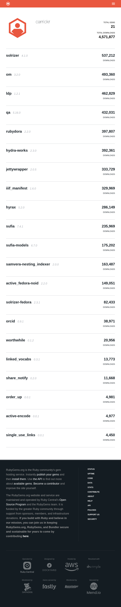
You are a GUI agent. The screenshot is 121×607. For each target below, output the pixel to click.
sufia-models (21, 245)
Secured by (95, 580)
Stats (90, 487)
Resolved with (94, 559)
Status (91, 469)
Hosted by (72, 559)
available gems (23, 483)
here (26, 536)
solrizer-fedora (23, 302)
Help (90, 501)
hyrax (15, 207)
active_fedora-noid (26, 283)
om (13, 74)
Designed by (50, 559)
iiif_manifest (21, 188)
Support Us (93, 515)
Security (92, 519)
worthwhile (20, 340)
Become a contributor (46, 483)
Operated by (28, 560)
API (89, 505)
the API (37, 479)
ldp (13, 93)
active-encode (22, 416)
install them (19, 479)
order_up (18, 397)
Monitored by (28, 580)
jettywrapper (21, 169)
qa (13, 112)
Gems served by (49, 580)
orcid (15, 321)
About (91, 496)
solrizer (17, 55)
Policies (92, 510)
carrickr (43, 21)
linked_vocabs (23, 359)
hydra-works (21, 150)
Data (90, 483)
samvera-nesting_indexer (32, 264)
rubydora (18, 131)
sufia (14, 226)
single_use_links (25, 435)
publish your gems (48, 474)
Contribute (94, 492)
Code (90, 478)
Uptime (91, 474)
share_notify (21, 378)
